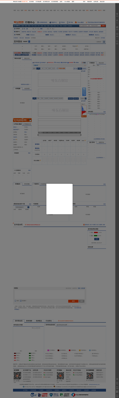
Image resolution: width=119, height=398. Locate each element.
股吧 (73, 1)
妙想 (61, 1)
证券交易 (96, 1)
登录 (84, 1)
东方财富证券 (46, 1)
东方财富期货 (54, 1)
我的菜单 (89, 1)
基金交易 (102, 1)
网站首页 (15, 1)
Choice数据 (67, 1)
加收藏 (19, 1)
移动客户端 (24, 1)
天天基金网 (38, 1)
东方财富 (31, 1)
